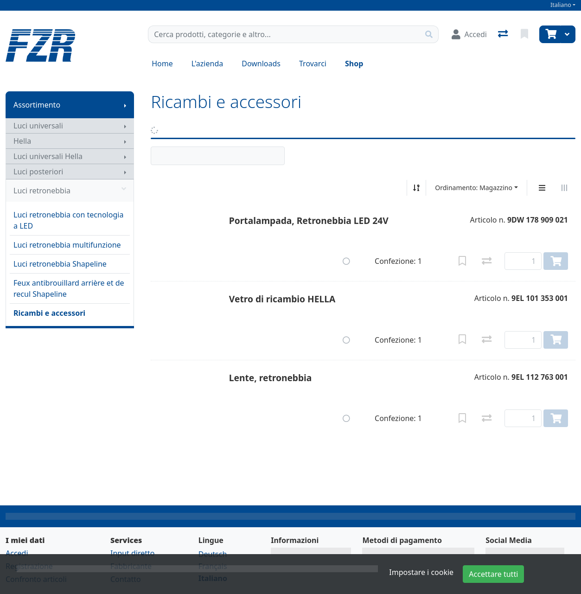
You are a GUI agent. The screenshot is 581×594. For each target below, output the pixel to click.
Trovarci (312, 63)
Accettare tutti (493, 574)
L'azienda (207, 63)
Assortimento (36, 105)
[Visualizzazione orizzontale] (564, 188)
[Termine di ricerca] (284, 34)
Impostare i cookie (421, 572)
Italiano (560, 5)
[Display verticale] (542, 188)
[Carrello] (550, 34)
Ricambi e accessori (49, 313)
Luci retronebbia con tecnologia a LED (68, 220)
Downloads (261, 63)
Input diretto (132, 553)
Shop (354, 63)
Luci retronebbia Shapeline (60, 264)
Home (162, 63)
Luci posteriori (38, 171)
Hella (22, 141)
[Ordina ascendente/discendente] (416, 188)
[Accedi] (469, 34)
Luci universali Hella (48, 156)
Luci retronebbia (69, 190)
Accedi (17, 553)
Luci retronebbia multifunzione (67, 245)
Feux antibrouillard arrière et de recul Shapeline (68, 288)
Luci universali (38, 126)
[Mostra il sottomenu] (125, 105)
